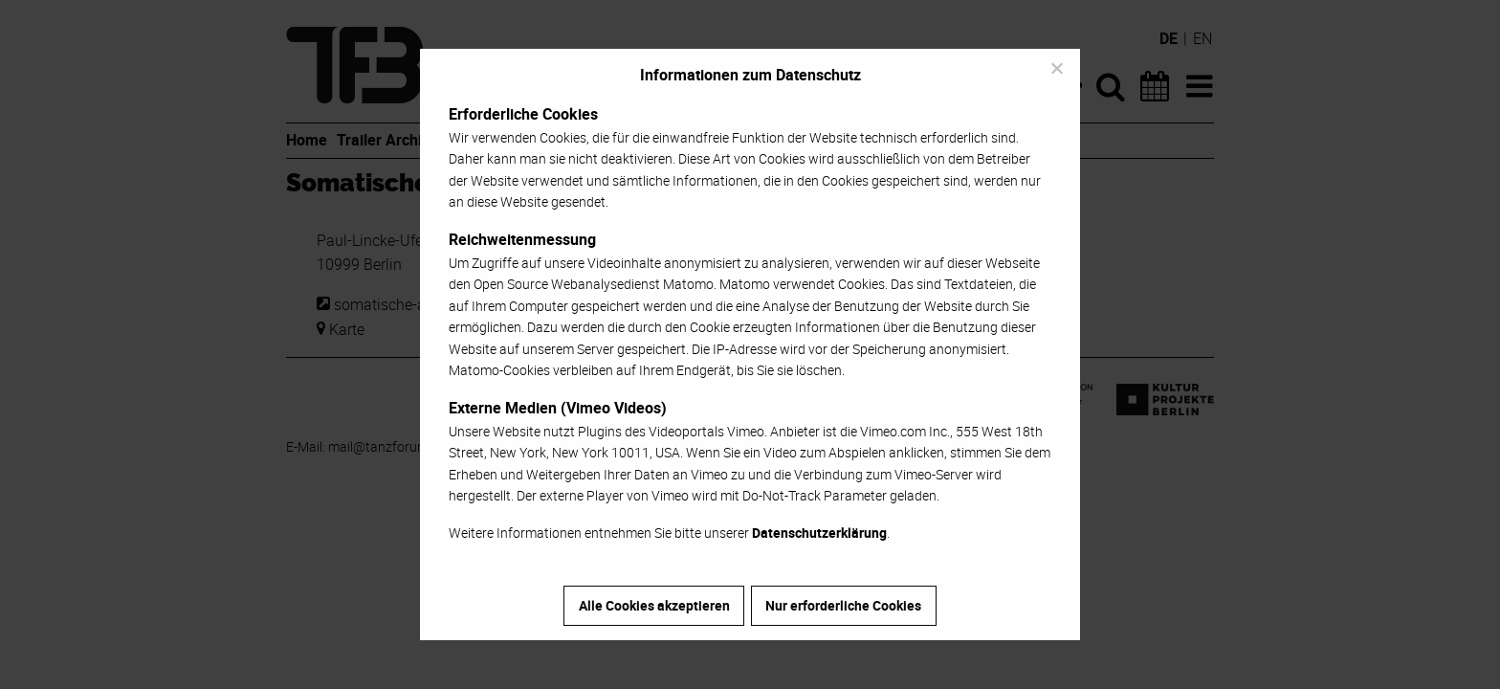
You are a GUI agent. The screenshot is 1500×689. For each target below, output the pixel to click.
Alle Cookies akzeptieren (654, 605)
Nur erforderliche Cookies (843, 605)
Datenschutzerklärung (819, 532)
